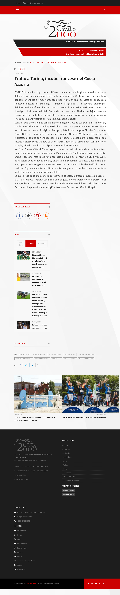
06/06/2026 (101, 414)
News (19, 539)
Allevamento (22, 543)
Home (17, 62)
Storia (19, 556)
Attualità (66, 449)
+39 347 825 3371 (23, 521)
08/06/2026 (18, 414)
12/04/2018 (18, 73)
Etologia (20, 565)
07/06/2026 (36, 322)
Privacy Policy (69, 490)
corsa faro (56, 359)
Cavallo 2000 (30, 583)
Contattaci (67, 473)
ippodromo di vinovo (87, 354)
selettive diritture (86, 359)
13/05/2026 (36, 273)
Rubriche (66, 453)
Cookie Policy (69, 494)
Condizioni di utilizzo (71, 480)
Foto (65, 469)
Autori (65, 461)
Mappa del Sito (69, 477)
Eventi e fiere (22, 548)
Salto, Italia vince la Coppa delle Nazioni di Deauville (84, 417)
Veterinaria (21, 569)
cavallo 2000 (24, 354)
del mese (30, 243)
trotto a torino (38, 354)
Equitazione (21, 531)
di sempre (41, 243)
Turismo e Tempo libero (26, 561)
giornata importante (23, 359)
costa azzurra (69, 354)
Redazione (67, 457)
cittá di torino (70, 359)
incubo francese (55, 354)
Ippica (25, 62)
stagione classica (42, 359)
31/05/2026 (36, 252)
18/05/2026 (36, 291)
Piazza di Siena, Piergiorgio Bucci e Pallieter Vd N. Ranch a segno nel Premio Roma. (39, 261)
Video (65, 465)
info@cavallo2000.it (24, 516)
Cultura (20, 552)
